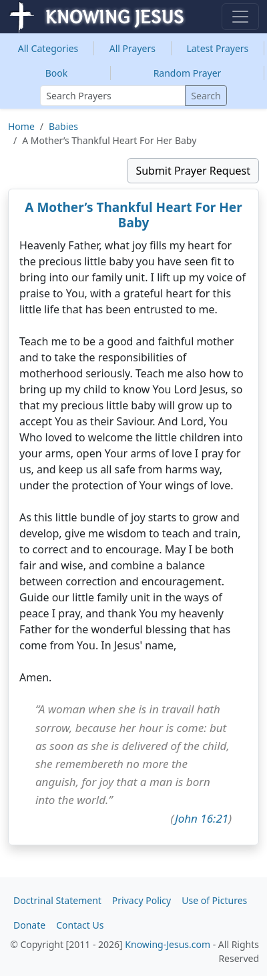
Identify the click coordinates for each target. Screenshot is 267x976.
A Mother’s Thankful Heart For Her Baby (133, 215)
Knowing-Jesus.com (167, 944)
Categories (48, 48)
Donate (29, 925)
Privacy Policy (141, 900)
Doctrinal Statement (57, 900)
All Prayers (132, 48)
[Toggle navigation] (240, 16)
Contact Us (79, 925)
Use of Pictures (214, 900)
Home (21, 126)
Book (56, 73)
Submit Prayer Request (193, 170)
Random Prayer (188, 73)
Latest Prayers (217, 48)
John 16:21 (201, 818)
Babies (63, 126)
